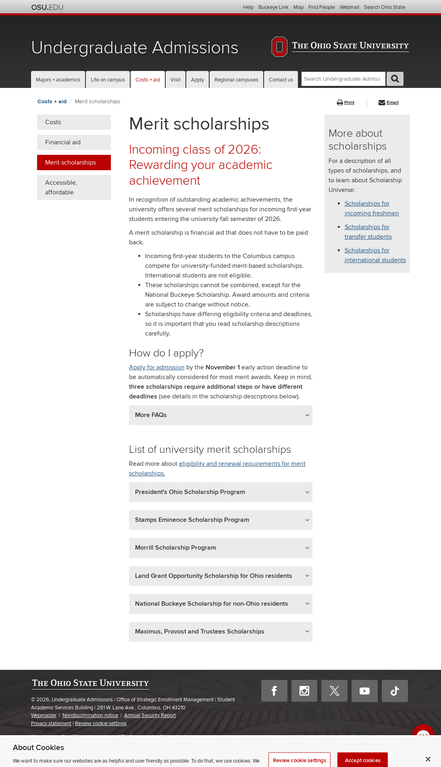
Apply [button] (197, 80)
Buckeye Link (273, 7)
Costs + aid (52, 101)
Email (389, 102)
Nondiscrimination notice (90, 715)
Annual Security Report (150, 715)
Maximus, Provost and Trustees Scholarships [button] (199, 631)
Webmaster (43, 715)
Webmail (349, 7)
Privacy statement (51, 723)
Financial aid (63, 142)
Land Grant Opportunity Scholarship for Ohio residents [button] (213, 576)
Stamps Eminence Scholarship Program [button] (192, 520)
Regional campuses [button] (236, 80)
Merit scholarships (98, 101)
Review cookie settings (101, 724)
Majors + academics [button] (58, 80)
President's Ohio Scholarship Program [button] (190, 492)
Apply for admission (157, 367)
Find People (321, 7)
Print (345, 102)
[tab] (220, 415)
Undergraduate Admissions (135, 47)
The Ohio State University (47, 7)
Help (248, 7)
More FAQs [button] (151, 415)
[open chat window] (423, 735)
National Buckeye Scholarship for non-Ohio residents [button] (211, 604)
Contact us (281, 80)
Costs (53, 122)
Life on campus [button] (108, 80)
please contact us (208, 737)
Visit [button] (176, 80)
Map (298, 7)
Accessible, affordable (61, 187)
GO (395, 79)
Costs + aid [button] (147, 80)
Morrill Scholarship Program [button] (175, 548)
